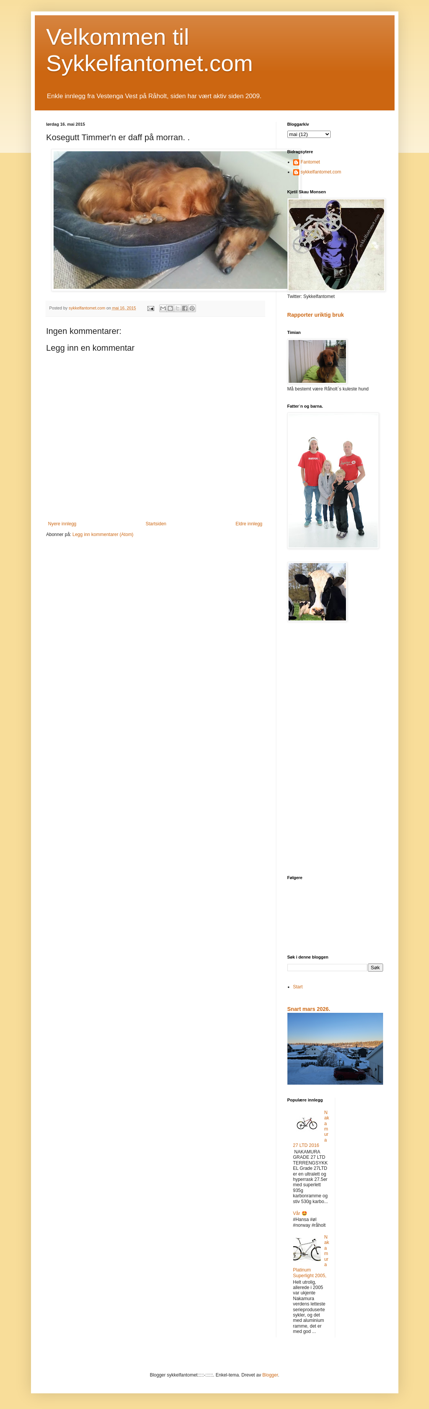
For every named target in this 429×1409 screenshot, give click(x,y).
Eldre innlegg (248, 523)
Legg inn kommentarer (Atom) (102, 534)
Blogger (270, 1375)
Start (298, 987)
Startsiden (155, 523)
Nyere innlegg (62, 523)
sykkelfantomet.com (321, 172)
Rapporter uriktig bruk (315, 315)
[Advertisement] (335, 749)
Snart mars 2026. (308, 1009)
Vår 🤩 (300, 1213)
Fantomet (310, 162)
